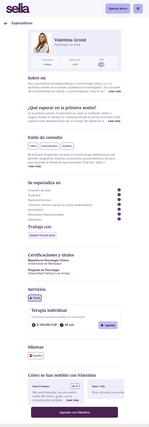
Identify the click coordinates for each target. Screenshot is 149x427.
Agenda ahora (118, 8)
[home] (17, 8)
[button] (138, 8)
